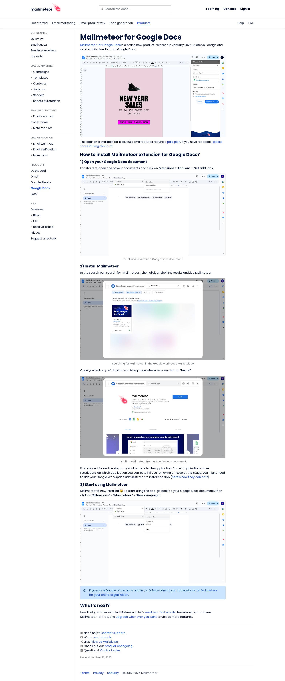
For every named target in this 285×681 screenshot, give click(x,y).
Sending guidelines (43, 50)
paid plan (173, 142)
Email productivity (92, 23)
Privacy (36, 233)
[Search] (135, 8)
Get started (39, 23)
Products (143, 23)
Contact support (113, 633)
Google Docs (40, 188)
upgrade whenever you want (136, 617)
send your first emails (160, 612)
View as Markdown (104, 642)
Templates (40, 78)
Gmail (35, 176)
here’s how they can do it (190, 477)
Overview (37, 39)
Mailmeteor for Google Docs (100, 45)
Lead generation (121, 23)
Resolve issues (43, 227)
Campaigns (41, 72)
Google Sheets (41, 182)
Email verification (44, 149)
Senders (38, 95)
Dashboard (38, 171)
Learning (212, 9)
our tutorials (102, 637)
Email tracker (39, 122)
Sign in (245, 9)
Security (113, 673)
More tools (40, 155)
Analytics (39, 89)
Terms (84, 673)
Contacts (39, 83)
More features (43, 128)
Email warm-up (43, 144)
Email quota (39, 45)
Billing (37, 215)
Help (240, 23)
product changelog (118, 646)
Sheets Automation (46, 101)
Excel (34, 194)
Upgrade (37, 56)
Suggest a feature (43, 238)
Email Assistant (43, 116)
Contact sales (110, 650)
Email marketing (63, 23)
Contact (229, 9)
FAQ (251, 23)
